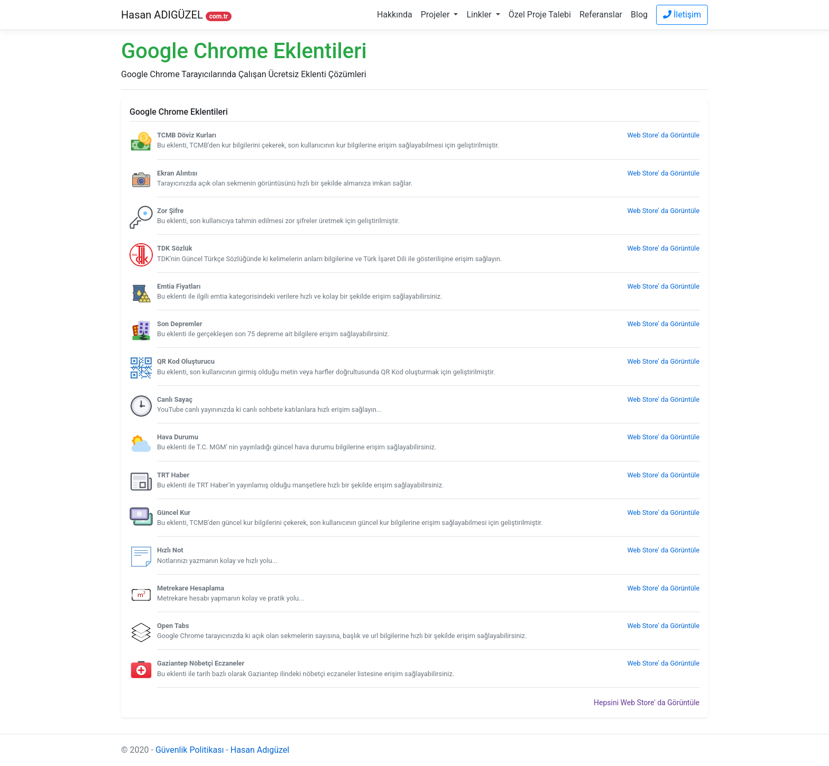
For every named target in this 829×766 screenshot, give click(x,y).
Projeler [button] (436, 15)
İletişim (682, 15)
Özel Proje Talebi (540, 15)
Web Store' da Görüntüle (663, 135)
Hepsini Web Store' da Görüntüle (646, 702)
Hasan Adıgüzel (260, 750)
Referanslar (600, 15)
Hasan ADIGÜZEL (176, 14)
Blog (639, 15)
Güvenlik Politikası (189, 750)
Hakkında (394, 15)
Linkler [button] (479, 15)
